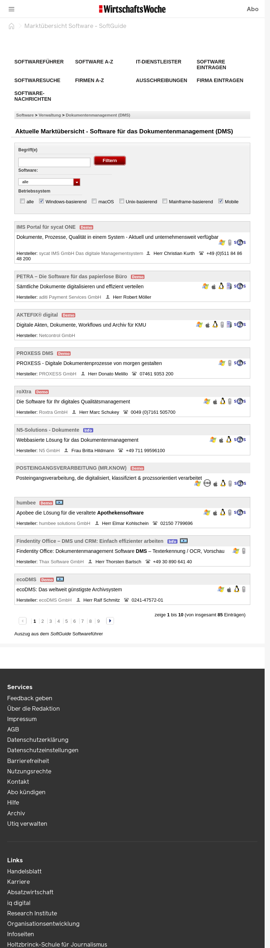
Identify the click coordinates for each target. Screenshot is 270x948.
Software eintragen (211, 64)
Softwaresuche (37, 80)
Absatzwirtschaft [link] (30, 892)
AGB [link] (13, 729)
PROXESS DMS (34, 353)
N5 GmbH (50, 450)
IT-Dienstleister (158, 62)
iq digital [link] (18, 903)
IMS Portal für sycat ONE (46, 227)
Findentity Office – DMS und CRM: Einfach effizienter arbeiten (90, 541)
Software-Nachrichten (32, 96)
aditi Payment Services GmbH (71, 297)
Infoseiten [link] (20, 934)
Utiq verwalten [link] (27, 824)
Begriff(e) (27, 149)
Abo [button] (253, 9)
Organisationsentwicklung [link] (43, 924)
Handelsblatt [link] (24, 871)
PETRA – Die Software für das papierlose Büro (71, 276)
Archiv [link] (16, 813)
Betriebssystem (34, 191)
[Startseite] (11, 26)
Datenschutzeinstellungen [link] (43, 750)
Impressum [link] (22, 719)
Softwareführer (39, 62)
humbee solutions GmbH (65, 523)
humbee (26, 503)
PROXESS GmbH (58, 373)
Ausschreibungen (161, 80)
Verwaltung (50, 115)
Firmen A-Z (89, 80)
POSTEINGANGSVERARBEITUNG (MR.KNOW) (71, 468)
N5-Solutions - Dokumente (47, 430)
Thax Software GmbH (62, 561)
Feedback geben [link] (29, 698)
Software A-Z (94, 62)
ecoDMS (26, 579)
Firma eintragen (220, 80)
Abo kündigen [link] (26, 792)
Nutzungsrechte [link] (29, 771)
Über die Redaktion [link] (33, 709)
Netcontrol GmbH (57, 335)
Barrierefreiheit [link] (28, 761)
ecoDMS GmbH (56, 600)
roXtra (23, 391)
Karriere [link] (18, 882)
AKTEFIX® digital (37, 315)
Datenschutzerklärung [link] (37, 740)
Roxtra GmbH (54, 412)
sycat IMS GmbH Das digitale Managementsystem (91, 253)
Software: (28, 170)
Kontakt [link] (18, 782)
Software (25, 115)
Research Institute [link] (32, 913)
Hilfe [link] (13, 802)
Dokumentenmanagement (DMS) (98, 115)
